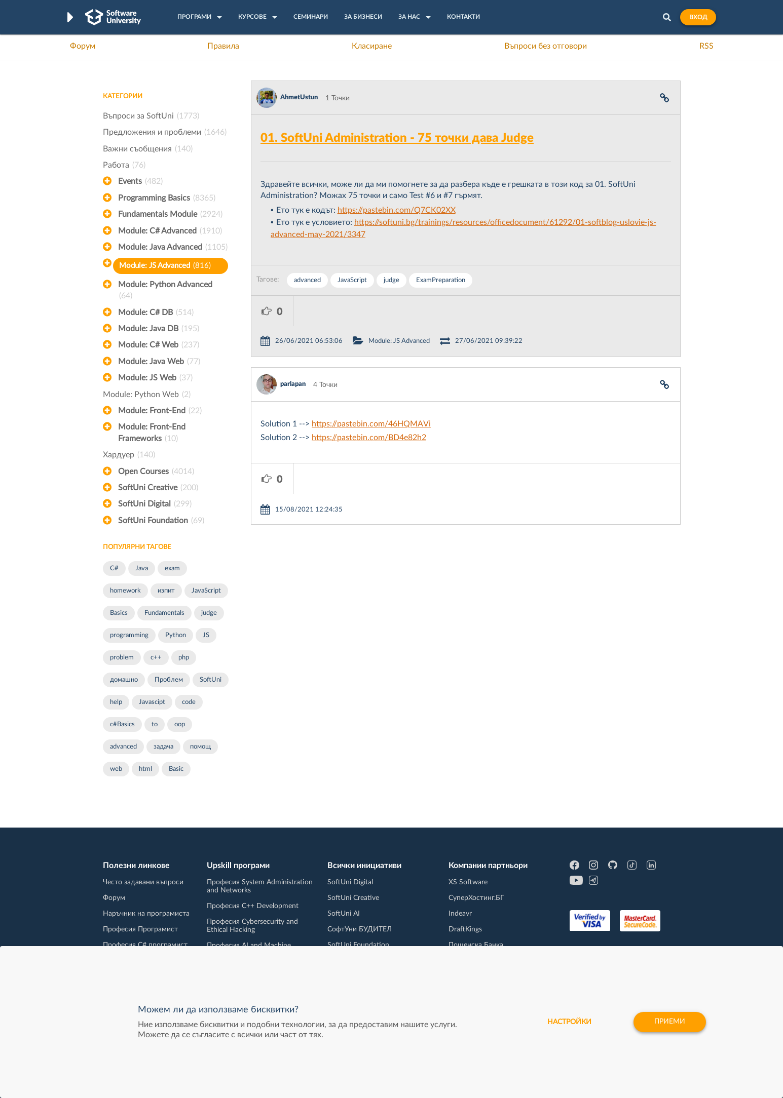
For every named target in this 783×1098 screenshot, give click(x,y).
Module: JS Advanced (165, 265)
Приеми (669, 1022)
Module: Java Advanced (173, 247)
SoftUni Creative (158, 487)
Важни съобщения (148, 148)
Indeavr (460, 913)
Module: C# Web (158, 344)
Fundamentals (164, 613)
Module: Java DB (158, 328)
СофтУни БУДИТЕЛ (359, 929)
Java (141, 568)
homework (125, 590)
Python (175, 635)
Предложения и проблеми (165, 132)
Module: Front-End (160, 410)
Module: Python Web (147, 394)
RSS (706, 46)
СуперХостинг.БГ (476, 897)
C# (114, 568)
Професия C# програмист (145, 945)
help (116, 702)
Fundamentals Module (170, 214)
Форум (82, 46)
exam (172, 568)
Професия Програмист (140, 929)
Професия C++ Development (253, 906)
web (116, 769)
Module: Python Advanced (165, 291)
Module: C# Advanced (170, 231)
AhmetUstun (299, 97)
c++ (156, 657)
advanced (123, 746)
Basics (119, 613)
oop (179, 724)
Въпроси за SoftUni (151, 116)
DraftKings (465, 929)
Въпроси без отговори (545, 46)
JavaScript (206, 590)
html (145, 769)
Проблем (169, 680)
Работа (124, 165)
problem (122, 657)
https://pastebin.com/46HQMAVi (371, 393)
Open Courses (156, 471)
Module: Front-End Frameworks (151, 433)
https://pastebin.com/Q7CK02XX (397, 210)
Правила (223, 46)
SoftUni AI (343, 913)
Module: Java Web (159, 361)
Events (140, 181)
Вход (698, 17)
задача (163, 746)
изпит (166, 590)
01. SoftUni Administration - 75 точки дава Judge (397, 138)
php (183, 657)
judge (209, 613)
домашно (124, 680)
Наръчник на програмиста (146, 913)
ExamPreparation (440, 280)
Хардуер (129, 454)
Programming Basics (166, 198)
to (155, 724)
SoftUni (210, 680)
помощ (200, 746)
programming (129, 635)
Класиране (372, 46)
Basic (176, 769)
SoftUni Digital (155, 503)
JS (206, 635)
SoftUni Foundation (161, 520)
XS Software (468, 882)
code (189, 702)
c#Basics (122, 724)
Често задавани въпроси (143, 882)
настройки (568, 1022)
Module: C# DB (156, 312)
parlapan (293, 353)
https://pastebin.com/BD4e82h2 (369, 407)
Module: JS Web (155, 377)
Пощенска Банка (476, 945)
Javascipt (152, 702)
